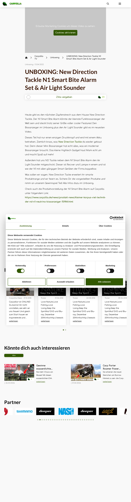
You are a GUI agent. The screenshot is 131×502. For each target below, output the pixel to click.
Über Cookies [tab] (105, 226)
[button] (63, 329)
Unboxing (29, 64)
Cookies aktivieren (65, 33)
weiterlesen (13, 321)
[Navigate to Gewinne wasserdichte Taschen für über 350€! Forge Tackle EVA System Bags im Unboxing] (19, 375)
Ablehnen (26, 282)
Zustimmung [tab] (26, 226)
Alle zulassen (104, 282)
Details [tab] (65, 226)
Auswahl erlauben (65, 282)
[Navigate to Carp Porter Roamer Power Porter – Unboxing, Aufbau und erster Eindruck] (86, 375)
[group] (12, 411)
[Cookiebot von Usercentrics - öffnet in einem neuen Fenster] (111, 218)
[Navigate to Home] (13, 4)
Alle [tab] (13, 355)
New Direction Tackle (70, 142)
